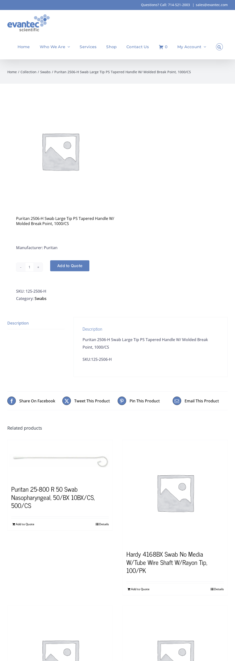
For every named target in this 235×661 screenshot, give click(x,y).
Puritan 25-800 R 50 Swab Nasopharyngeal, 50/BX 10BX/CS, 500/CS (53, 497)
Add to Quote (69, 265)
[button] (219, 47)
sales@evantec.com (212, 4)
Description (18, 323)
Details (104, 524)
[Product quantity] (29, 267)
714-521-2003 (179, 4)
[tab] (36, 323)
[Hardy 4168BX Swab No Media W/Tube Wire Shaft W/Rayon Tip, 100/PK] (175, 492)
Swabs (41, 298)
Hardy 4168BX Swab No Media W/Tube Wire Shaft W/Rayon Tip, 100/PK (166, 562)
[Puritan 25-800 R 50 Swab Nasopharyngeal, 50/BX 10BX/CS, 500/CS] (60, 460)
